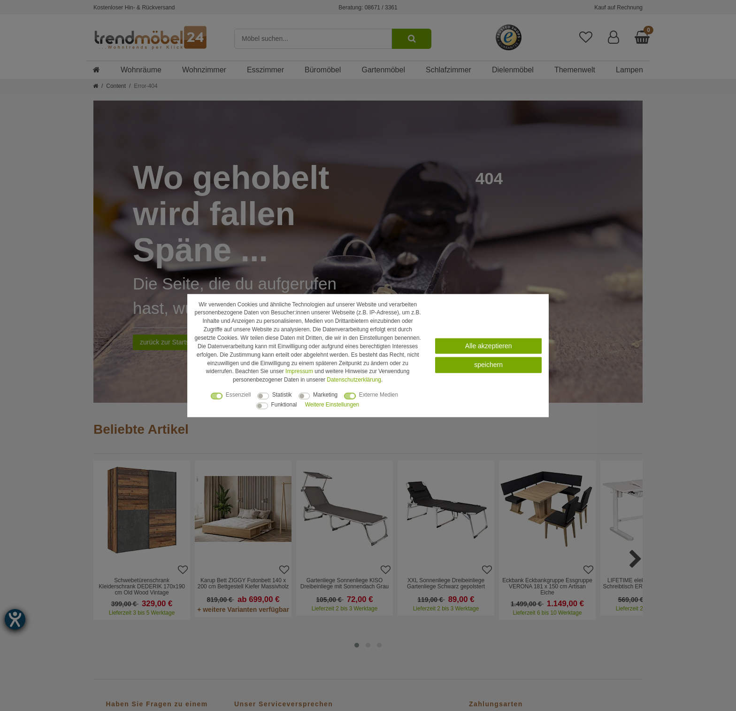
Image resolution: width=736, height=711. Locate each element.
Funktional (284, 404)
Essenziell (238, 394)
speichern (488, 364)
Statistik (282, 394)
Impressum (299, 371)
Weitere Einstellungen (332, 404)
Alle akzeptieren (488, 346)
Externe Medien (378, 394)
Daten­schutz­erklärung (354, 379)
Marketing (325, 394)
